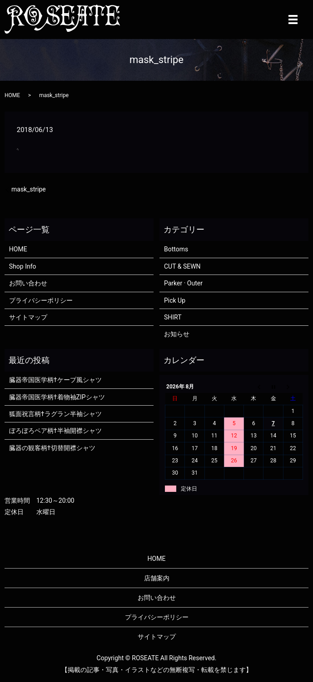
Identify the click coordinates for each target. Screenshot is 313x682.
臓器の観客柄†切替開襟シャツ (52, 447)
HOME (12, 95)
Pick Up (174, 300)
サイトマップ (28, 317)
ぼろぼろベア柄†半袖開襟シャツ (55, 430)
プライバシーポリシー (41, 300)
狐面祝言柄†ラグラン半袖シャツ (55, 413)
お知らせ (176, 334)
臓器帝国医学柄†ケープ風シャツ (55, 379)
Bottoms (176, 249)
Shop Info (22, 266)
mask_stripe (28, 189)
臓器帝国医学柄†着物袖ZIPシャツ (57, 397)
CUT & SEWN (182, 266)
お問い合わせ (28, 283)
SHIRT (173, 317)
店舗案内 (156, 578)
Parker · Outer (183, 283)
